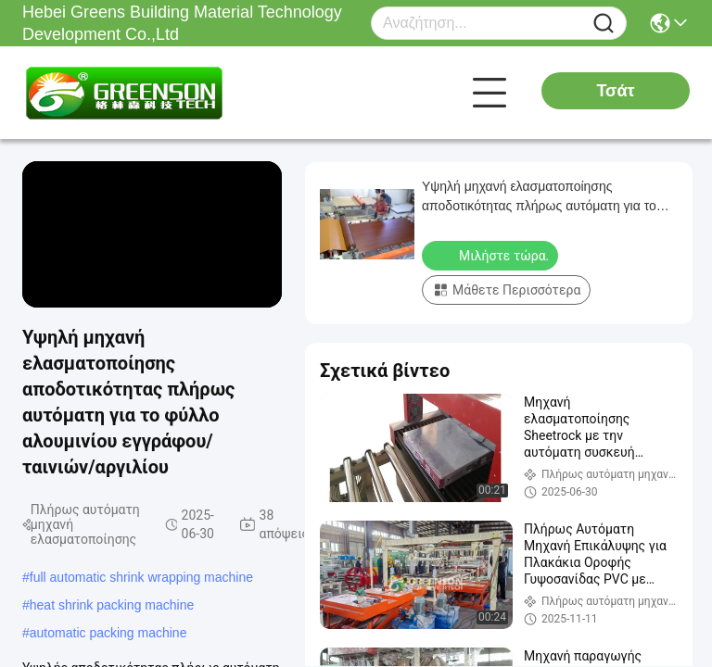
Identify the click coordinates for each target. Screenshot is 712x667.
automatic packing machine (108, 632)
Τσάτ (615, 91)
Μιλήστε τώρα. (492, 254)
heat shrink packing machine (112, 605)
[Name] (603, 23)
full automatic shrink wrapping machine (141, 577)
